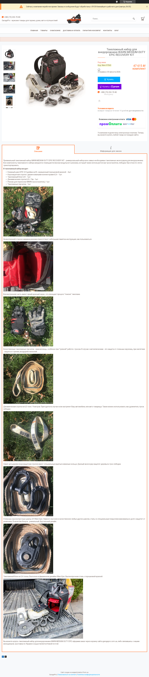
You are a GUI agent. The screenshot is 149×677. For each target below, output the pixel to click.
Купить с (110, 86)
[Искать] (134, 19)
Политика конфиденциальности (88, 675)
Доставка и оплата (71, 30)
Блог (117, 30)
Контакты (107, 30)
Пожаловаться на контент (67, 675)
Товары (43, 30)
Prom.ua (85, 672)
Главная (34, 30)
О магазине (55, 30)
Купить (110, 79)
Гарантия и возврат (92, 30)
